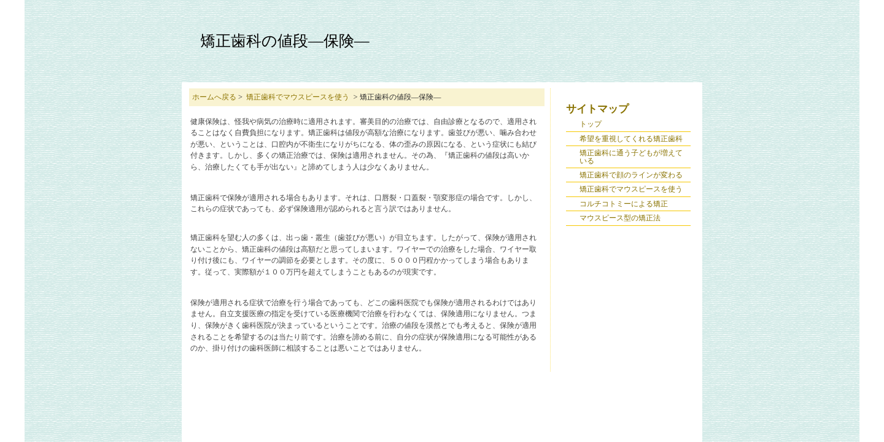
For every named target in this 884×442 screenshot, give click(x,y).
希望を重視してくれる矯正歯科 (631, 138)
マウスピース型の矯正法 (620, 218)
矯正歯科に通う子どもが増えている (631, 157)
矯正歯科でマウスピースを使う (297, 97)
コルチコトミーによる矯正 (624, 204)
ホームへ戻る (214, 97)
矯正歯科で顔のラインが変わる (631, 175)
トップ (591, 124)
